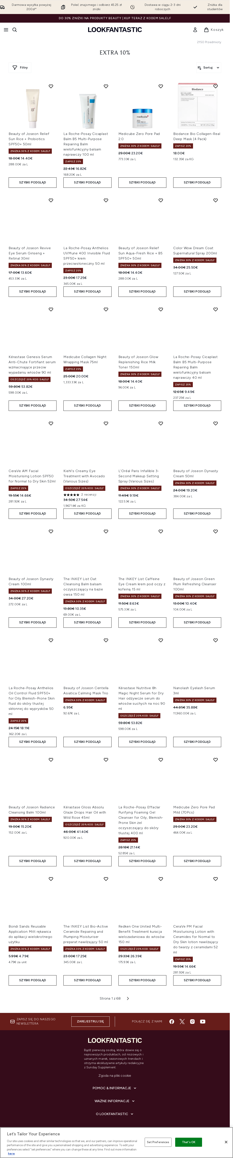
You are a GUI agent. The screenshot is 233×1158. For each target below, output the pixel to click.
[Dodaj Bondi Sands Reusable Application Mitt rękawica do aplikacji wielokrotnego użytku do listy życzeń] (51, 879)
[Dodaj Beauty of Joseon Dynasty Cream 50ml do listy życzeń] (215, 423)
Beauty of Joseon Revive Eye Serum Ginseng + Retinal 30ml (30, 253)
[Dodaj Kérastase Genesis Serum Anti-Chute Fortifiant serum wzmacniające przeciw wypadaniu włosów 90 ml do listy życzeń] (51, 309)
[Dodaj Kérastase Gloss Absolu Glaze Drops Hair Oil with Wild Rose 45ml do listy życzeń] (106, 759)
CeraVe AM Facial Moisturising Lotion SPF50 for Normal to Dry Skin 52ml (32, 476)
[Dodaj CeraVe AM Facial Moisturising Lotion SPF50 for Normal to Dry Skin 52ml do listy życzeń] (51, 423)
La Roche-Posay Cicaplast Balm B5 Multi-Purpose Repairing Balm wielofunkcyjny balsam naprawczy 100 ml (85, 144)
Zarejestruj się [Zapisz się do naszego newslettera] (90, 1021)
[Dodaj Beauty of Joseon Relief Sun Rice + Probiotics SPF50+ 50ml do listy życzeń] (51, 86)
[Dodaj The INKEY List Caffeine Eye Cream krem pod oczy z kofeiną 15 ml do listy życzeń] (161, 531)
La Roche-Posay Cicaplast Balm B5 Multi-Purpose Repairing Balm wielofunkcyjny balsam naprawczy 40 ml (195, 367)
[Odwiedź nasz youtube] (203, 1021)
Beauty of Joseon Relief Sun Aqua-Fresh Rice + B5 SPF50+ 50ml (140, 253)
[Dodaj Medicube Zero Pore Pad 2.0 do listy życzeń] (161, 86)
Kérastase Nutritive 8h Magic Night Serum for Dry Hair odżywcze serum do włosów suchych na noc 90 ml (141, 698)
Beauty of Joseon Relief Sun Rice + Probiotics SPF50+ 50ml (29, 139)
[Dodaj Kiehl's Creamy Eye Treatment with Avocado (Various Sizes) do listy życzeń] (106, 423)
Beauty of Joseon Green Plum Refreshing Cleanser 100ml (194, 584)
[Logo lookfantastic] (115, 29)
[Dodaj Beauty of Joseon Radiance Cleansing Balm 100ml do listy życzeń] (51, 759)
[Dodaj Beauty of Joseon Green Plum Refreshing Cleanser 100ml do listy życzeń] (215, 531)
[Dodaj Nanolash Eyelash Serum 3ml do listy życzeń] (215, 640)
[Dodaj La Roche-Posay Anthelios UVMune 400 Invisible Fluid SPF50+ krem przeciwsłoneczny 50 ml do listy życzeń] (106, 200)
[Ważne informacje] (115, 1101)
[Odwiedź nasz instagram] (192, 1021)
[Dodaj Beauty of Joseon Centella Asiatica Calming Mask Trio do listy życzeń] (106, 640)
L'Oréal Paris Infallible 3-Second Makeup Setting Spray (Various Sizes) (138, 476)
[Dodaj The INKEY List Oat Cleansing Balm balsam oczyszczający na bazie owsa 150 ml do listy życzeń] (106, 531)
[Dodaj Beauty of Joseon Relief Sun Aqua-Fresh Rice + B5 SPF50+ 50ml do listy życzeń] (161, 200)
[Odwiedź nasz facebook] (172, 1021)
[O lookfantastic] (115, 1114)
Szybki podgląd (32, 182)
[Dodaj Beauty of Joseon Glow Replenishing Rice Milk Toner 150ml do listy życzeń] (161, 309)
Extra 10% (115, 53)
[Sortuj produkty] (208, 68)
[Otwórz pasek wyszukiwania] (14, 29)
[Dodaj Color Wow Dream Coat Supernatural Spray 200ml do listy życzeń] (215, 200)
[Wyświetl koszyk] (213, 29)
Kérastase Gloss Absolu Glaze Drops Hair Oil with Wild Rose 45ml (84, 812)
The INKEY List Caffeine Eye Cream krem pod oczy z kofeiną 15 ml (142, 584)
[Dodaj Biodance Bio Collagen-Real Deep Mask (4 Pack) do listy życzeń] (215, 86)
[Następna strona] (128, 998)
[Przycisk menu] (6, 29)
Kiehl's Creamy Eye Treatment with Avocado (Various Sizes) (84, 476)
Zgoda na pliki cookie (114, 1075)
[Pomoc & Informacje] (115, 1088)
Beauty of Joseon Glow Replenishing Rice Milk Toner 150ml (138, 362)
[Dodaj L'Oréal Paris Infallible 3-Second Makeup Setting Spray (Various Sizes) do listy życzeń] (161, 423)
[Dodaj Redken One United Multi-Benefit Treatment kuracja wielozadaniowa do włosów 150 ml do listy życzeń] (161, 879)
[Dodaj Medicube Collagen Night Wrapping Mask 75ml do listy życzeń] (106, 309)
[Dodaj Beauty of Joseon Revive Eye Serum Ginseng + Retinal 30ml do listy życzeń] (51, 200)
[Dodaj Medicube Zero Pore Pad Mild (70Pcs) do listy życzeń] (215, 759)
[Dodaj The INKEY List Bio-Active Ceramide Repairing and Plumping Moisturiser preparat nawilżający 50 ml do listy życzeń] (106, 879)
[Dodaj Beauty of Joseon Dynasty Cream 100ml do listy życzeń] (51, 531)
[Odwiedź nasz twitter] (182, 1021)
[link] (195, 29)
